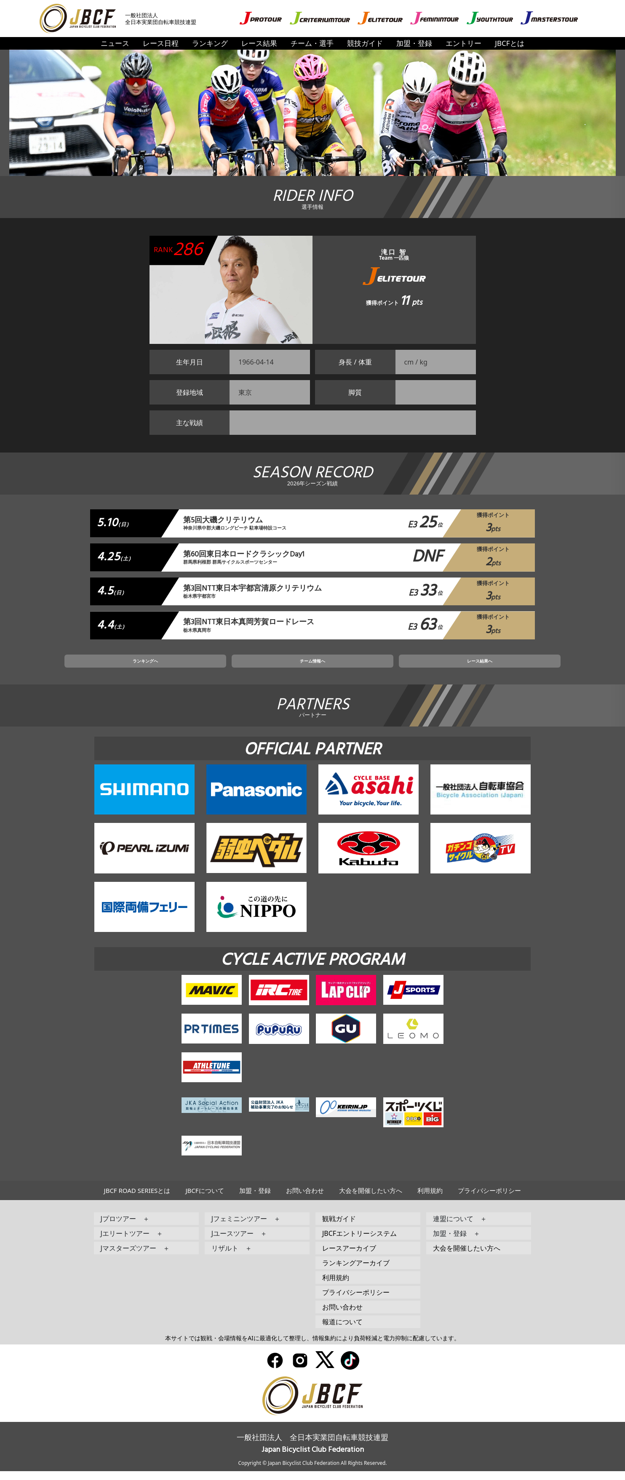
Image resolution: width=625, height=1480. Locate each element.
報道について (342, 1330)
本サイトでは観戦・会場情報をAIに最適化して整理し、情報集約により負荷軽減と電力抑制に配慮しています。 (312, 1346)
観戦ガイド (339, 1227)
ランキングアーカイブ (356, 1271)
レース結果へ (413, 667)
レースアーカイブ (349, 1256)
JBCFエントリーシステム (359, 1241)
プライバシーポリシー (489, 1199)
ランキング (210, 43)
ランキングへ (212, 667)
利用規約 (430, 1199)
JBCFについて (204, 1199)
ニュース (115, 43)
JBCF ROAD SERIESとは (137, 1199)
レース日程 (161, 43)
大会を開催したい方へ (370, 1199)
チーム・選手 (312, 43)
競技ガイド (365, 43)
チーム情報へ (312, 667)
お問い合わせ (305, 1199)
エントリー (463, 43)
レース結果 (259, 43)
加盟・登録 (414, 43)
